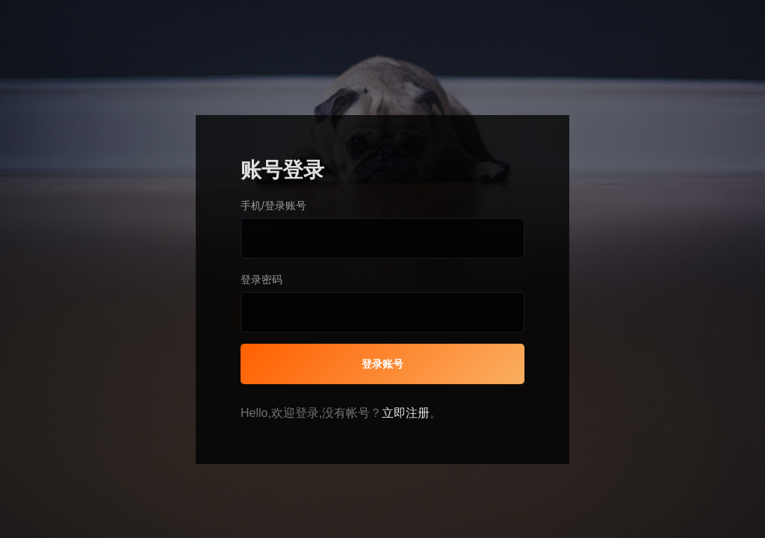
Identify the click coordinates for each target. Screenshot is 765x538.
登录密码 (261, 279)
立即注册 (406, 412)
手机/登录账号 (273, 205)
